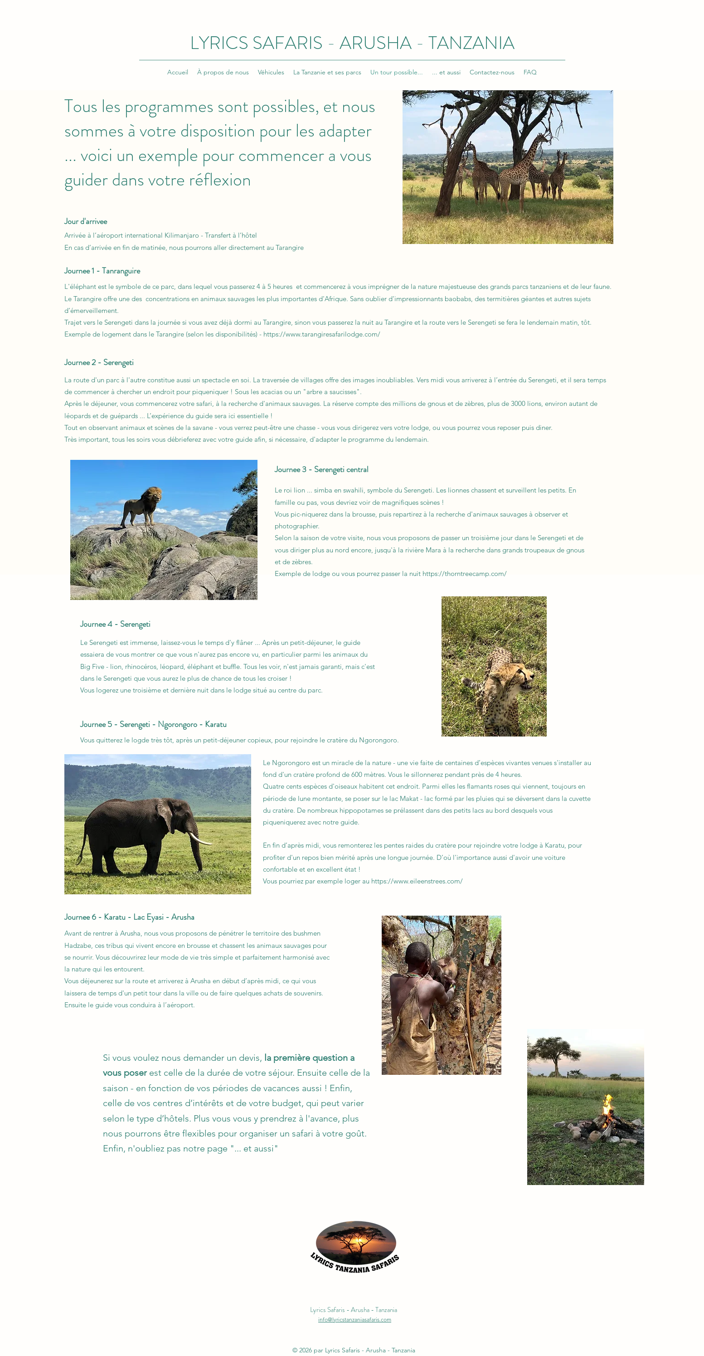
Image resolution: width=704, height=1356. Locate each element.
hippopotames (362, 810)
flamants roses (488, 786)
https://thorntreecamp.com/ (464, 573)
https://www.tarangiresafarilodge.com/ (321, 334)
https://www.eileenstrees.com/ (417, 881)
